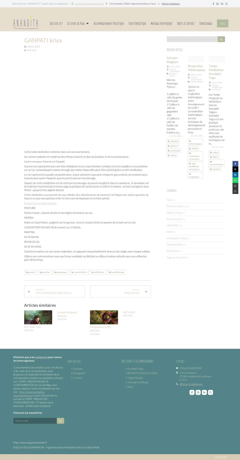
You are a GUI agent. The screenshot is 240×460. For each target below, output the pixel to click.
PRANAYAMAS (175, 244)
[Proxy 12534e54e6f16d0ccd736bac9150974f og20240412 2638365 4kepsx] (217, 59)
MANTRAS (172, 225)
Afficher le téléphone (171, 3)
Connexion (221, 456)
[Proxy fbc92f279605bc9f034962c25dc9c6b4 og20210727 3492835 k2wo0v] (196, 59)
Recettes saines (176, 206)
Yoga (169, 199)
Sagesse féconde (176, 257)
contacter (41, 357)
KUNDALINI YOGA (177, 238)
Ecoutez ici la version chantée (40, 203)
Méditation (173, 250)
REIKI (170, 231)
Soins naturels (174, 218)
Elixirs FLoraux (174, 212)
